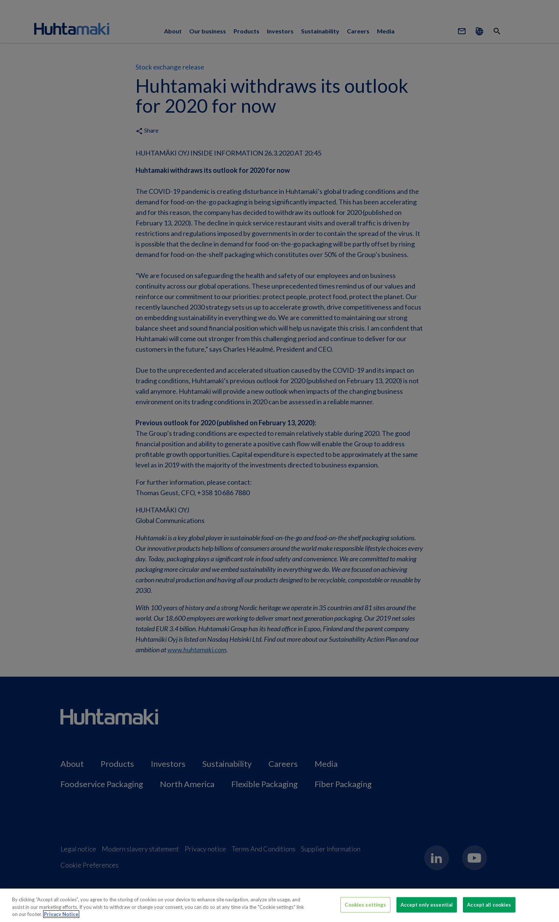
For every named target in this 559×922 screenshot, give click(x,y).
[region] (279, 905)
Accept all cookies (489, 904)
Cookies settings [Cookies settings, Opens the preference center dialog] (365, 904)
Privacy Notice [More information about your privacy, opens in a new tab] (61, 914)
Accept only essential (427, 904)
